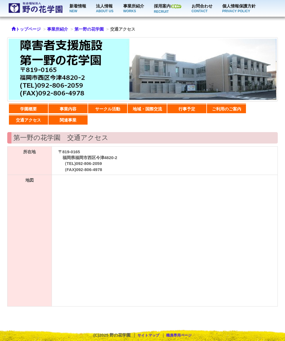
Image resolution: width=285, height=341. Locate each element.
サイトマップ (148, 335)
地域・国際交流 (147, 109)
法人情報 (104, 9)
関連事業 (68, 120)
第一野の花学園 (89, 29)
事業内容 (68, 109)
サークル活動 (107, 109)
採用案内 (168, 8)
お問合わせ (202, 9)
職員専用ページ (179, 335)
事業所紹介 (133, 9)
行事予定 (186, 109)
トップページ (26, 29)
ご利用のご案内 (226, 109)
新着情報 (77, 9)
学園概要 (28, 109)
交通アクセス (28, 120)
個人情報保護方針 (239, 9)
